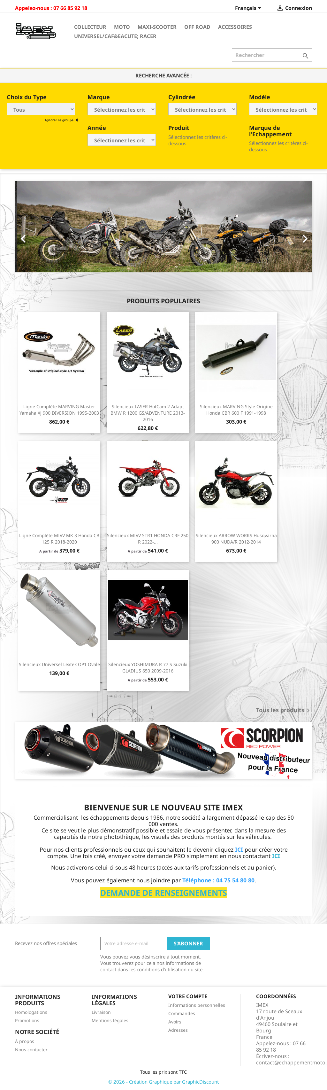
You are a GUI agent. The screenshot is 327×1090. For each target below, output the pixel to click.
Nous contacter (31, 1049)
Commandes (181, 1013)
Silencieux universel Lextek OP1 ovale (59, 664)
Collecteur (90, 26)
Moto (122, 26)
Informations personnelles (196, 1005)
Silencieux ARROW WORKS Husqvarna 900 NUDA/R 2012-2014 (236, 538)
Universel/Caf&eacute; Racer (115, 36)
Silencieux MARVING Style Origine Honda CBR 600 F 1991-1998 (236, 409)
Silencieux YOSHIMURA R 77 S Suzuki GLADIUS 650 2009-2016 (147, 667)
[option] (163, 235)
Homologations (31, 1012)
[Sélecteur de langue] (249, 8)
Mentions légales (110, 1020)
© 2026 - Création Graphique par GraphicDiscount (163, 1081)
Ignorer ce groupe (59, 120)
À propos (24, 1041)
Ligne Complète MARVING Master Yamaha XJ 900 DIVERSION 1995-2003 (59, 409)
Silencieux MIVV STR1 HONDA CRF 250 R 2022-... (147, 538)
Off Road (197, 26)
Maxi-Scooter (157, 26)
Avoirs (174, 1022)
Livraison (101, 1012)
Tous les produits (284, 710)
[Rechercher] (272, 55)
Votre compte (187, 996)
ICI (276, 856)
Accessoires (235, 26)
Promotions (27, 1020)
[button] (37, 235)
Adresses (178, 1030)
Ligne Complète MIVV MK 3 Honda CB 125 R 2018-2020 (59, 538)
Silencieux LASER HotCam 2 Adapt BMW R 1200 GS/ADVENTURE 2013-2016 (147, 412)
